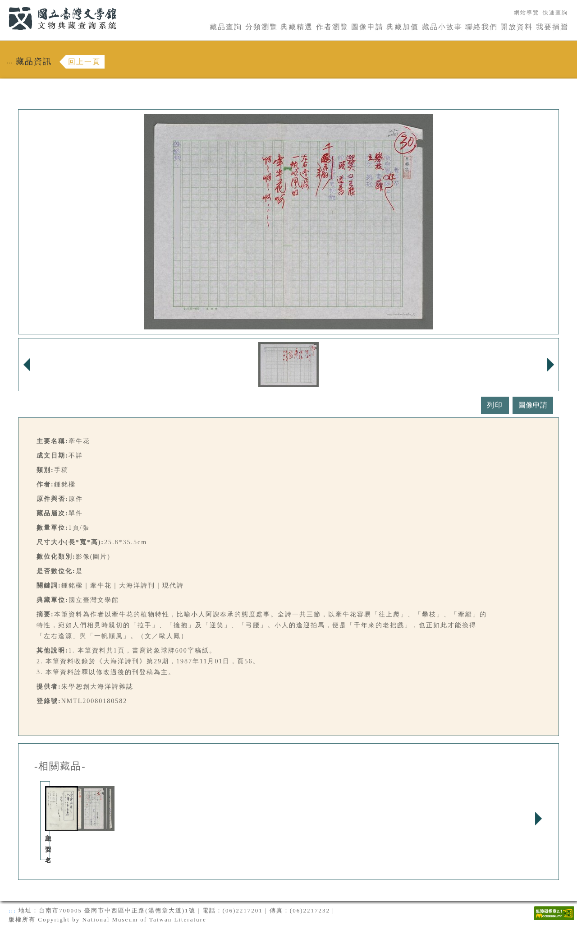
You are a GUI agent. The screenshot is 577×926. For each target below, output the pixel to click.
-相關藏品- (60, 766)
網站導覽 (526, 12)
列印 (495, 405)
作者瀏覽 (332, 27)
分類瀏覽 (261, 27)
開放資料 (516, 27)
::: (3, 5)
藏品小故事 (442, 27)
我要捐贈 (552, 27)
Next (538, 818)
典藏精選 (296, 27)
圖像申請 (367, 27)
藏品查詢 (226, 27)
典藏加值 (402, 27)
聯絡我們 (481, 27)
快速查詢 (555, 12)
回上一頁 (84, 61)
